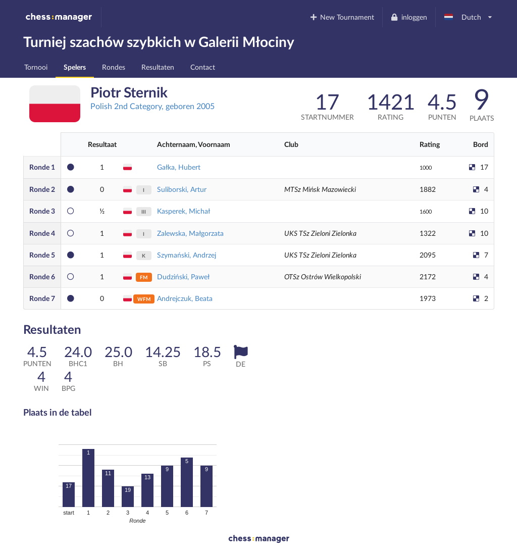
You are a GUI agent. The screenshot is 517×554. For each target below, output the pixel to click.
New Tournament (341, 17)
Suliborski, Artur (181, 189)
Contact (202, 67)
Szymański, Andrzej (186, 254)
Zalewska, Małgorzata (190, 233)
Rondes (113, 67)
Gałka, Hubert (178, 167)
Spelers (75, 67)
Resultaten (157, 67)
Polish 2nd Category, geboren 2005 (152, 106)
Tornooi (35, 67)
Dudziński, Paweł (183, 276)
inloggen (408, 17)
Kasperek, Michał (183, 211)
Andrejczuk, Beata (185, 298)
